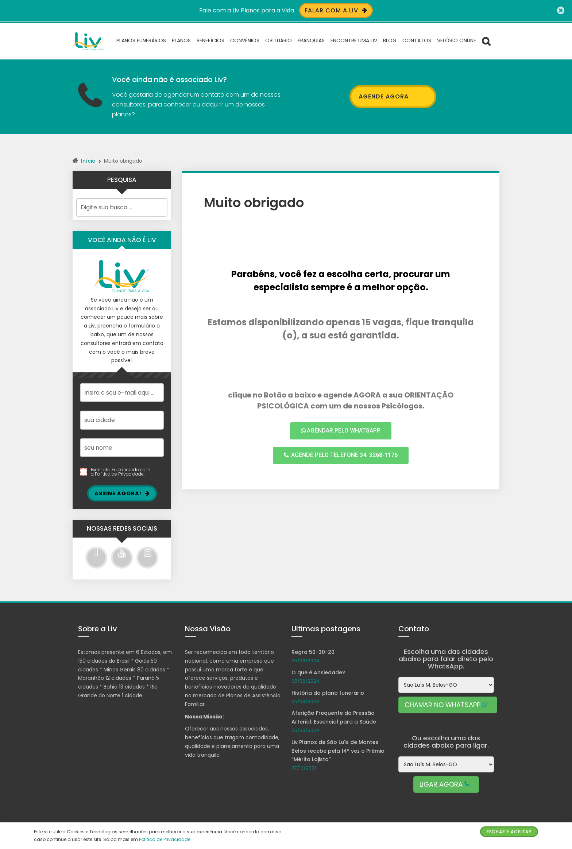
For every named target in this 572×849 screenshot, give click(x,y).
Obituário (278, 40)
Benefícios (210, 40)
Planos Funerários (141, 40)
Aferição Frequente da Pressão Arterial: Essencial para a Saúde (333, 717)
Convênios (244, 40)
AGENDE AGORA (393, 96)
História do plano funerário (327, 692)
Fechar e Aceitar (509, 832)
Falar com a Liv (336, 10)
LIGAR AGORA (446, 783)
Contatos (416, 40)
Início (88, 160)
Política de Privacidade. (119, 473)
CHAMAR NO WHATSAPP (448, 704)
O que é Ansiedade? (318, 672)
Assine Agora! (122, 493)
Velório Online (456, 40)
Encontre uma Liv (354, 40)
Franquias (311, 40)
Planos (181, 40)
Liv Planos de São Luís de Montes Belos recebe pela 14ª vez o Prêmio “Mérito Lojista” (337, 750)
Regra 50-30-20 (313, 651)
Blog (390, 40)
